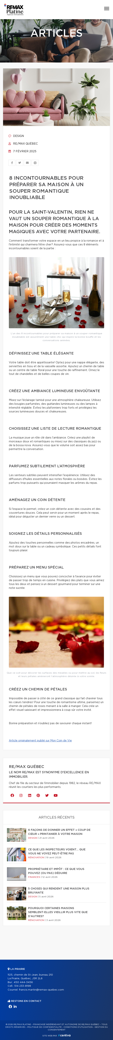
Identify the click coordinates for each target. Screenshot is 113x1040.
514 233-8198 (22, 986)
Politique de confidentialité (44, 1027)
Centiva (64, 1035)
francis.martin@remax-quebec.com (41, 990)
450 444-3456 (23, 982)
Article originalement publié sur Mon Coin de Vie (40, 740)
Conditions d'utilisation (78, 1027)
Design (16, 136)
